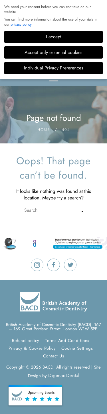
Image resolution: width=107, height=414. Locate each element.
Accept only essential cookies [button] (53, 52)
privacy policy (21, 24)
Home (43, 129)
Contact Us (53, 356)
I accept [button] (53, 36)
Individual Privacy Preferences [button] (53, 68)
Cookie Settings (77, 348)
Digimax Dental (63, 375)
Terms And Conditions (67, 340)
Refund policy (25, 340)
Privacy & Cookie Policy (32, 348)
